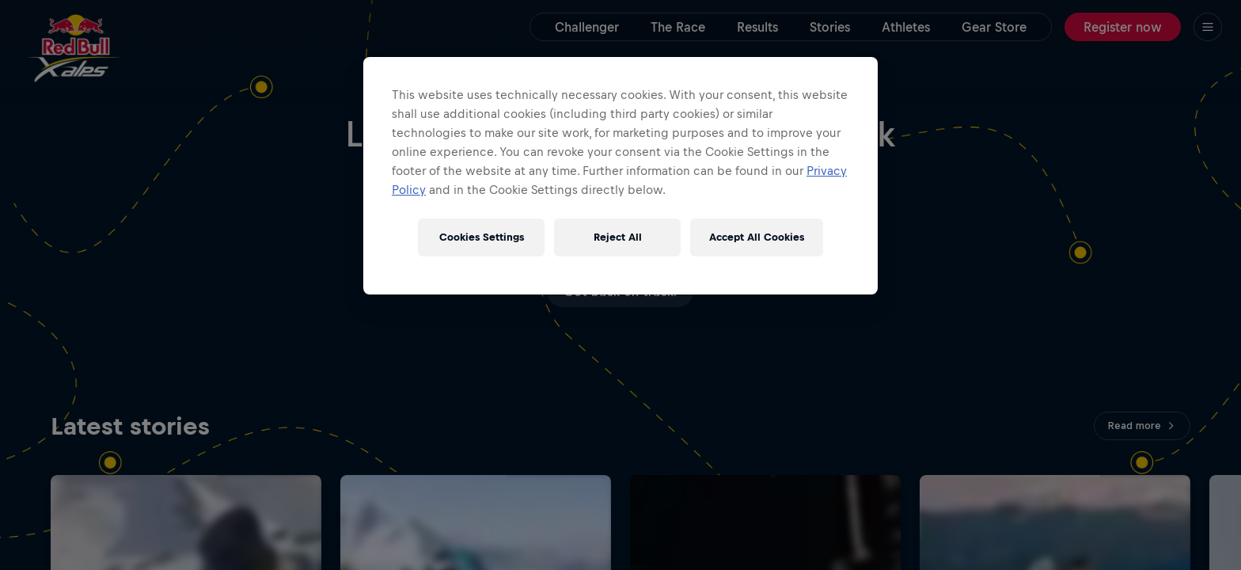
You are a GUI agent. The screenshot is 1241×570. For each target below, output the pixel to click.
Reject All (618, 237)
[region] (620, 175)
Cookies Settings (481, 237)
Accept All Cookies (756, 237)
